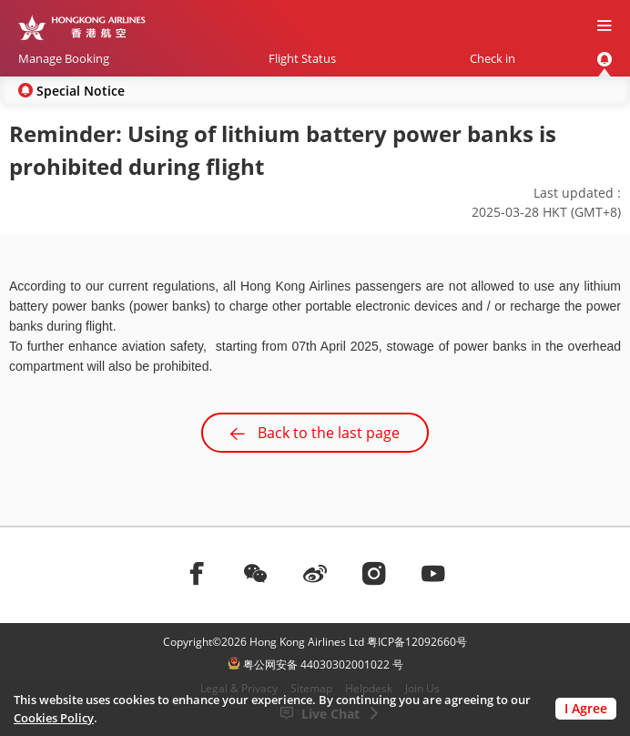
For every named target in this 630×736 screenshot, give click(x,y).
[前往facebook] (196, 573)
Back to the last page (315, 433)
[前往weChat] (256, 573)
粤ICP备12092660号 (417, 641)
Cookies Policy (54, 718)
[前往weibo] (315, 573)
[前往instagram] (374, 573)
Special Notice (80, 90)
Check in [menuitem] (492, 58)
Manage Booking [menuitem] (63, 58)
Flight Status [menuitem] (302, 58)
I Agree (585, 708)
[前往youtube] (433, 573)
